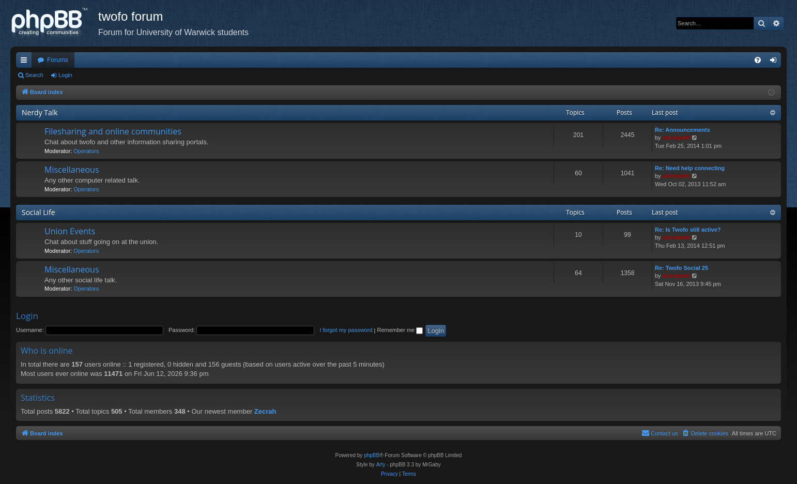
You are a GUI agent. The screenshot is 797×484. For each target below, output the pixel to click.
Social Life (38, 212)
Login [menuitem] (775, 62)
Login (65, 75)
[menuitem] (757, 60)
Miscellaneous (71, 169)
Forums (57, 60)
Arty (381, 464)
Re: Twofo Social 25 (681, 268)
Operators (86, 151)
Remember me (400, 330)
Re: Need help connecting (690, 168)
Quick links (26, 62)
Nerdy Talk (40, 112)
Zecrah (265, 411)
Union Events (69, 231)
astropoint (677, 137)
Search (34, 75)
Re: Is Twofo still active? (688, 229)
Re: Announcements (682, 130)
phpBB (371, 455)
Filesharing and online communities (112, 131)
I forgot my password (345, 330)
